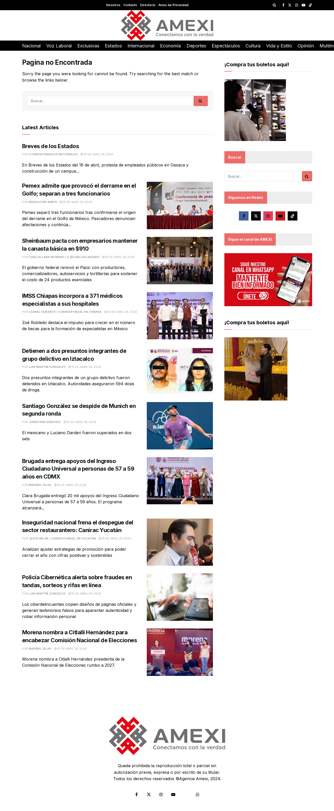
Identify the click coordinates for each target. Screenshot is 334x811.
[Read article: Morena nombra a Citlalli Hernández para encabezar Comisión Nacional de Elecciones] (180, 652)
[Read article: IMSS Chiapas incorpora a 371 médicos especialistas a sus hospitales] (180, 315)
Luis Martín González (47, 367)
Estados (113, 45)
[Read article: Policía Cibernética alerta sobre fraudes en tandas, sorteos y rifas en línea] (180, 597)
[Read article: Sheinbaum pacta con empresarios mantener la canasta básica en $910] (180, 260)
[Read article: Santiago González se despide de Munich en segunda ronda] (180, 425)
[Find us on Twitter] (256, 216)
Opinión (306, 45)
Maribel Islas (40, 485)
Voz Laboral (59, 45)
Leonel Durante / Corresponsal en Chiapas (65, 312)
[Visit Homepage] (167, 25)
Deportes (196, 45)
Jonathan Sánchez (45, 422)
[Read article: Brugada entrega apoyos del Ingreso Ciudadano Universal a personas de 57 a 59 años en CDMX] (180, 481)
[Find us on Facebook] (244, 216)
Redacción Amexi (43, 202)
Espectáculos (226, 45)
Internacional (140, 45)
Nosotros (113, 5)
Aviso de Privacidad (173, 5)
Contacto (130, 5)
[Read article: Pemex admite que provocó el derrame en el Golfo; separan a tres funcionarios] (180, 205)
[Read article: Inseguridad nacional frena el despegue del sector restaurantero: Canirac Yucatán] (180, 542)
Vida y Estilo (279, 45)
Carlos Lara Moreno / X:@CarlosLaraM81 (64, 257)
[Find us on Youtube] (280, 216)
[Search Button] (274, 5)
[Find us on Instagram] (268, 216)
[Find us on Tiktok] (292, 216)
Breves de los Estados (50, 146)
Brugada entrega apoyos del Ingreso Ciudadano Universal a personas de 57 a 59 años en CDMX (78, 469)
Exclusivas (88, 45)
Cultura (252, 45)
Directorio (147, 5)
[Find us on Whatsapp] (197, 794)
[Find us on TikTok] (310, 5)
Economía (170, 45)
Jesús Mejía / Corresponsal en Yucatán (62, 538)
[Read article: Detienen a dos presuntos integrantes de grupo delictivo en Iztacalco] (180, 370)
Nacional (31, 45)
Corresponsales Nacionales (53, 154)
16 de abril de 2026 (97, 154)
